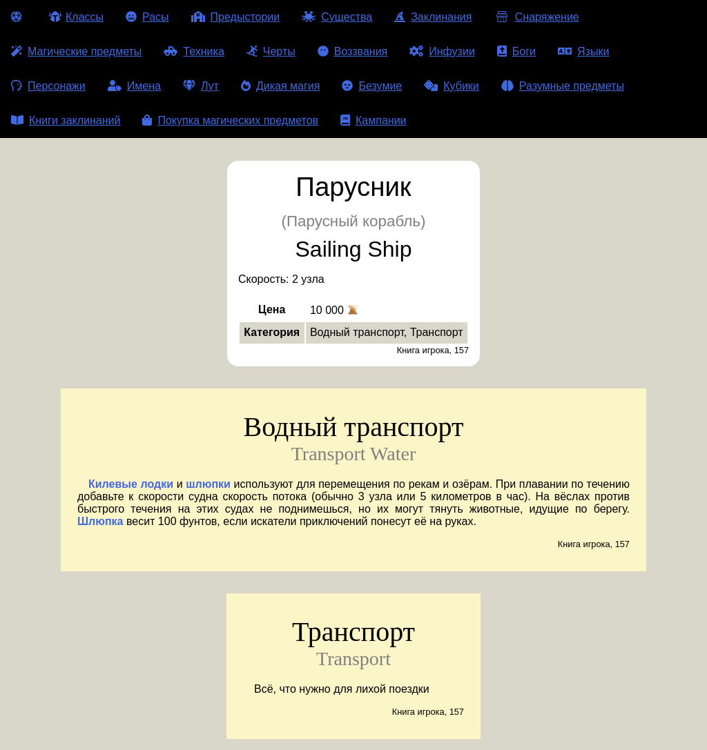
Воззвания (353, 51)
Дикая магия (280, 86)
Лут (201, 86)
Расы (147, 17)
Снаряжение (536, 17)
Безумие (372, 86)
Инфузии (442, 51)
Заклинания (433, 17)
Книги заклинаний (65, 120)
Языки (583, 51)
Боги (516, 51)
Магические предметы (76, 51)
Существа (337, 17)
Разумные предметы (562, 86)
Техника (194, 51)
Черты (271, 51)
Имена (134, 86)
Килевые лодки (130, 484)
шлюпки (208, 484)
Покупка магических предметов (230, 120)
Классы (76, 17)
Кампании (373, 120)
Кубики (451, 86)
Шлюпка (100, 521)
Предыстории (235, 17)
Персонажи (48, 86)
